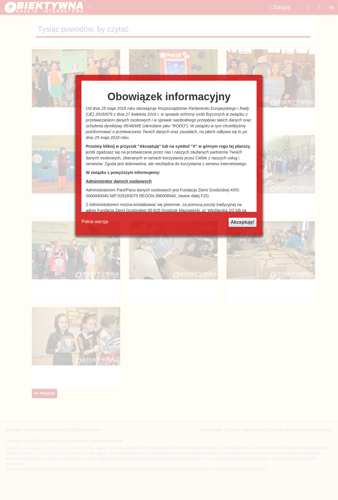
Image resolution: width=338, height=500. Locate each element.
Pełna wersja (94, 221)
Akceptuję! (243, 222)
